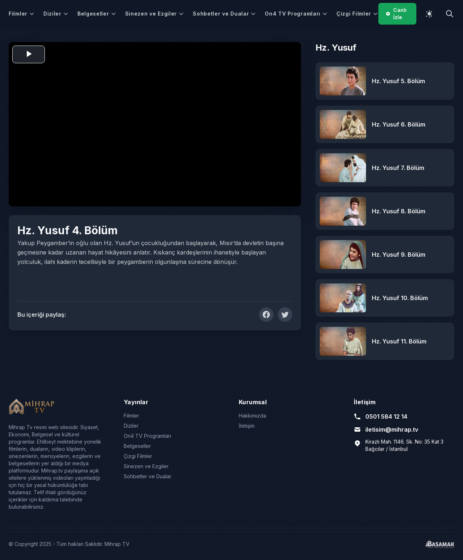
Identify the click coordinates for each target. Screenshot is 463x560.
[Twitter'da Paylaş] (285, 314)
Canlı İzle (396, 13)
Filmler (22, 13)
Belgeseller (96, 13)
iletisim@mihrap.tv (386, 429)
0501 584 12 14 (380, 416)
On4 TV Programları (296, 13)
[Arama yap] (449, 14)
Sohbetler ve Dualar (224, 13)
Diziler (56, 13)
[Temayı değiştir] (429, 14)
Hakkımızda (252, 415)
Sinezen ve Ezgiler (154, 13)
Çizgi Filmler (357, 13)
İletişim (247, 426)
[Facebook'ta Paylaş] (266, 314)
